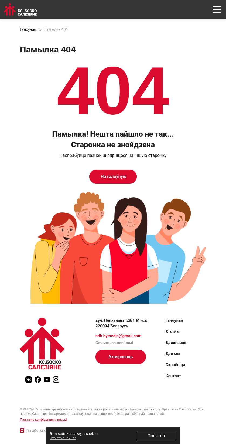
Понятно (156, 435)
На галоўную (112, 176)
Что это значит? (63, 438)
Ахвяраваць (120, 356)
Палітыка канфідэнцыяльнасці (43, 420)
